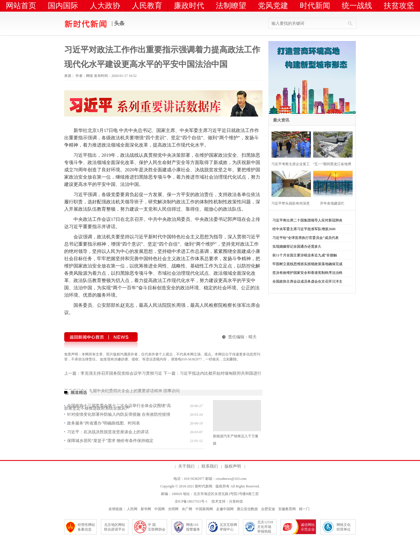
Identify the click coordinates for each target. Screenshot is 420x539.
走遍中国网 (225, 509)
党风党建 (273, 5)
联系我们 (210, 466)
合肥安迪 (268, 509)
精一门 (304, 509)
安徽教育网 (287, 509)
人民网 (132, 509)
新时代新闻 (203, 486)
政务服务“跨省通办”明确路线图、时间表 (103, 423)
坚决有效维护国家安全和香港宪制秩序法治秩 (307, 273)
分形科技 (236, 501)
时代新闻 (315, 5)
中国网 (159, 509)
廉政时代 (189, 5)
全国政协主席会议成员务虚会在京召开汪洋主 (307, 281)
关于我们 (186, 466)
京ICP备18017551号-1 (191, 501)
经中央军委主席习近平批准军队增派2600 (303, 229)
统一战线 (357, 5)
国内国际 (63, 5)
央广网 (187, 509)
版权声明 (233, 466)
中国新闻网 (204, 509)
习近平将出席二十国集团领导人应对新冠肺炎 (307, 220)
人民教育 (147, 5)
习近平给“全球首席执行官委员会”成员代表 (305, 238)
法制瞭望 (231, 5)
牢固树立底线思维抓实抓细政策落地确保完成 (307, 264)
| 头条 (94, 24)
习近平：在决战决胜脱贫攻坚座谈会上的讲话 (108, 432)
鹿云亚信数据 (247, 509)
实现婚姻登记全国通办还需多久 (296, 246)
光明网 (173, 509)
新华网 (146, 509)
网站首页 (21, 5)
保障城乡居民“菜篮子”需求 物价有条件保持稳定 (110, 440)
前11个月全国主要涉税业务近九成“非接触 (304, 255)
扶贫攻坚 (399, 5)
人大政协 (105, 5)
